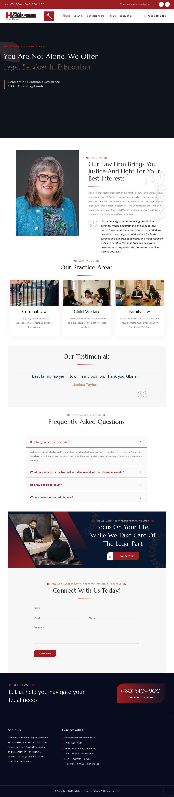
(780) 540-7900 (155, 16)
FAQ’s (113, 16)
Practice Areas (95, 16)
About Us (79, 16)
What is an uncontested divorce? (85, 497)
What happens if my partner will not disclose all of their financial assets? (85, 472)
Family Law (139, 311)
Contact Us (126, 16)
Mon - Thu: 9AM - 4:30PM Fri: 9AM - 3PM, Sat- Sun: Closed (80, 761)
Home (67, 16)
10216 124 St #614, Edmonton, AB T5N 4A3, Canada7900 (79, 751)
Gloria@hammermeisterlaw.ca (134, 4)
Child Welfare (87, 311)
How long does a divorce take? (85, 442)
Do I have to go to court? (85, 485)
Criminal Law (34, 311)
